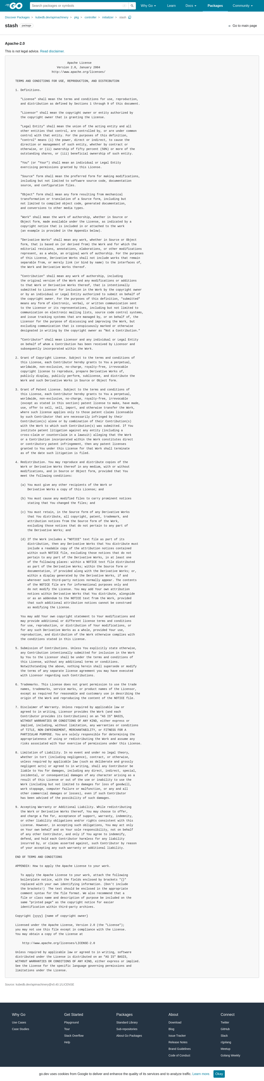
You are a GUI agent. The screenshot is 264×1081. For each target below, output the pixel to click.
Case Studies (20, 1029)
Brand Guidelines (180, 1048)
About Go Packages (129, 1035)
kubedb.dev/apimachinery (51, 17)
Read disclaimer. (52, 51)
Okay (219, 1074)
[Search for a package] (79, 5)
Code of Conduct (179, 1055)
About (173, 1015)
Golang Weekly (230, 1055)
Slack (224, 1035)
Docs (192, 6)
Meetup (225, 1048)
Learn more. (201, 1074)
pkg (76, 17)
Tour (67, 1029)
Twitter (225, 1022)
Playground (71, 1022)
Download (175, 1022)
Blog (171, 1029)
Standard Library (127, 1022)
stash (122, 17)
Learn (171, 5)
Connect (228, 1015)
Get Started (73, 1015)
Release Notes (178, 1042)
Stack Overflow (74, 1035)
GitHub (225, 1029)
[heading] (17, 5)
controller (91, 17)
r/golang (226, 1042)
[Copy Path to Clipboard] (130, 17)
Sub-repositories (126, 1029)
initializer (107, 17)
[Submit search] (132, 5)
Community (243, 6)
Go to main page (242, 26)
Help (67, 1042)
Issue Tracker (177, 1035)
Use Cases (19, 1022)
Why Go (149, 6)
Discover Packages (17, 17)
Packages (215, 5)
